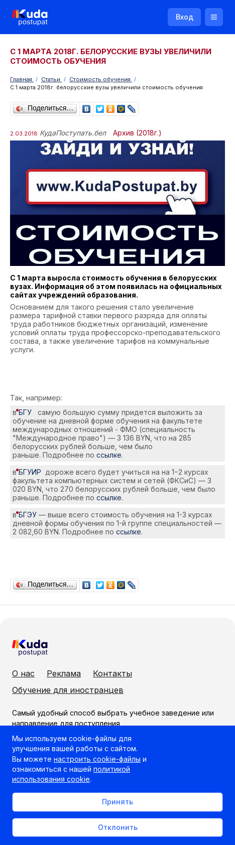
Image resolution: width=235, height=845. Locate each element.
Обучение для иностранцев (68, 690)
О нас (23, 673)
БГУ (27, 412)
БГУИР (32, 472)
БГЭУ (28, 514)
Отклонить (118, 827)
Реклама (64, 673)
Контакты (112, 673)
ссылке (109, 455)
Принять (117, 801)
